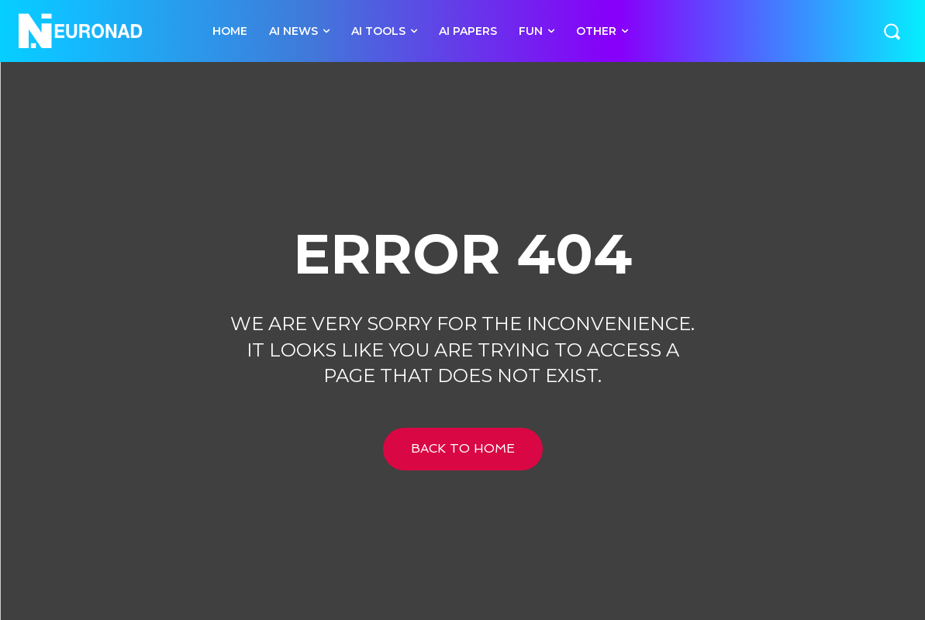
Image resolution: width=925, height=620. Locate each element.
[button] (891, 31)
